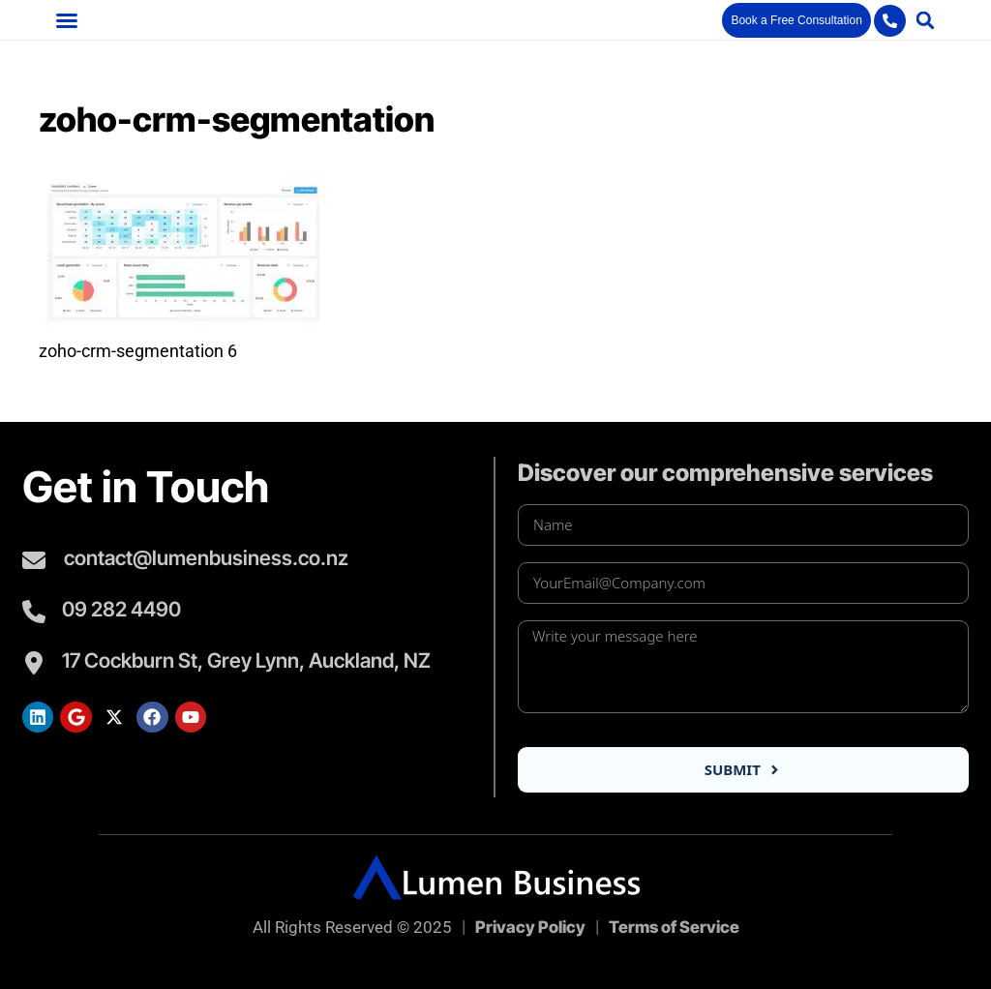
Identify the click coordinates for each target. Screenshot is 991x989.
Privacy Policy (530, 927)
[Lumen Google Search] (75, 717)
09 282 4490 (121, 609)
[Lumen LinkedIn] (37, 717)
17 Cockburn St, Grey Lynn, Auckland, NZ (246, 660)
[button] (66, 20)
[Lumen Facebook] (151, 717)
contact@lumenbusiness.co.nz (206, 558)
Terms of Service (674, 927)
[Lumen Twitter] (114, 717)
